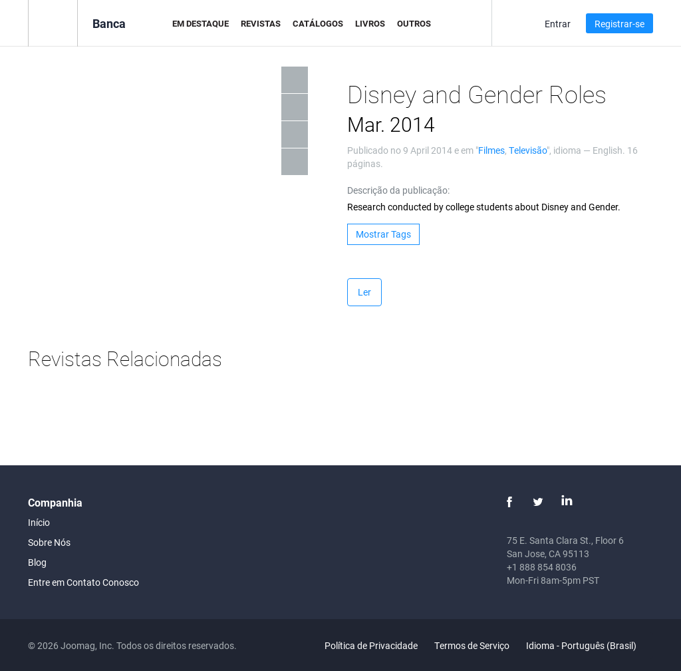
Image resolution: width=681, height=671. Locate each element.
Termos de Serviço (471, 645)
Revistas (261, 23)
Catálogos (318, 23)
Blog (37, 562)
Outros (414, 23)
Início (39, 522)
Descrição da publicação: (398, 190)
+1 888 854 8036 (542, 566)
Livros (370, 23)
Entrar (558, 23)
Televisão (528, 150)
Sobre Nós (49, 542)
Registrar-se (619, 23)
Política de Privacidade (371, 645)
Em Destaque (200, 23)
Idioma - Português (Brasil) (589, 645)
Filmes (491, 150)
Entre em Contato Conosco (83, 582)
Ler (364, 292)
